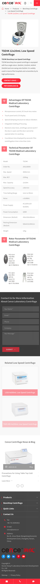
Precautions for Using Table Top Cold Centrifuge (16, 474)
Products (16, 9)
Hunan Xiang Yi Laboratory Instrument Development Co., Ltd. (20, 567)
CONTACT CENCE (11, 80)
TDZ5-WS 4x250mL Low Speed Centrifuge (20, 423)
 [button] (18, 485)
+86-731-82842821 (13, 523)
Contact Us (8, 514)
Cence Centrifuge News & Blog (20, 442)
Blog (30, 467)
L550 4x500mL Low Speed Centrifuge (20, 392)
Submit (11, 349)
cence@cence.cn (13, 530)
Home (7, 9)
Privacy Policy (15, 575)
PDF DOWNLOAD (11, 86)
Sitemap (4, 575)
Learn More (6, 481)
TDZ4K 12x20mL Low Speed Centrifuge (21, 13)
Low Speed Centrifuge (15, 11)
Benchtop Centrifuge (30, 9)
